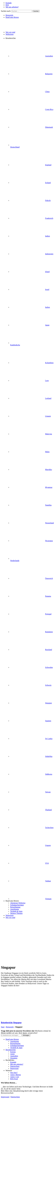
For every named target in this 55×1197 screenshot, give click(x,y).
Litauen (30, 416)
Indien (30, 236)
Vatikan (30, 881)
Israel (29, 289)
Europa (13, 1052)
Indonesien (31, 254)
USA (29, 863)
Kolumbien (31, 363)
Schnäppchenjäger (17, 1046)
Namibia (31, 505)
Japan (29, 325)
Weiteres (9, 1070)
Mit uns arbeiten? (12, 7)
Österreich (31, 578)
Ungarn (30, 845)
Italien (30, 307)
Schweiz (30, 685)
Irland (30, 272)
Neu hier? (14, 1073)
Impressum (14, 1068)
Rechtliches (10, 1060)
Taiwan (30, 792)
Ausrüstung (14, 1041)
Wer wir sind (10, 32)
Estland (30, 183)
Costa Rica (31, 109)
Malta (29, 452)
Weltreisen (9, 34)
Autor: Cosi (14, 1077)
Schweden (31, 667)
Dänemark (31, 127)
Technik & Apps (16, 1048)
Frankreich (31, 218)
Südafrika (31, 756)
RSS (7, 5)
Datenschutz (14, 1066)
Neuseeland (32, 523)
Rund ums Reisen (12, 17)
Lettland (30, 398)
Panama (30, 596)
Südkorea (31, 774)
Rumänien (31, 632)
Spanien (30, 721)
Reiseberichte (11, 1050)
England (30, 165)
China (30, 92)
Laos (29, 381)
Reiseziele (9, 15)
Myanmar (31, 487)
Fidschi (30, 200)
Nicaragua (31, 541)
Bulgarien (31, 74)
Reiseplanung (15, 1043)
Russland (31, 650)
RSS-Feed (14, 1079)
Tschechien (31, 828)
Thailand (31, 810)
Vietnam (30, 899)
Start (2, 1027)
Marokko (31, 470)
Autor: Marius (15, 1075)
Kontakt (9, 3)
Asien (12, 1054)
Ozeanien (13, 1058)
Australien (31, 56)
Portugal (30, 614)
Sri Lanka (31, 739)
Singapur (31, 703)
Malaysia (31, 434)
